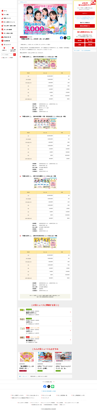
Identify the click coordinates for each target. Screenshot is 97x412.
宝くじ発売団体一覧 (62, 395)
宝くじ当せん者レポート (33, 395)
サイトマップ (45, 397)
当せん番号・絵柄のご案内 (10, 25)
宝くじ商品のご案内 (8, 33)
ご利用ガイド (4, 50)
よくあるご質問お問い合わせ (13, 50)
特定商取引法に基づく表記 (37, 404)
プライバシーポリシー (35, 402)
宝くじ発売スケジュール (9, 22)
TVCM (11, 57)
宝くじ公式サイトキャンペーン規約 (72, 402)
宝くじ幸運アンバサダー (18, 395)
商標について (62, 404)
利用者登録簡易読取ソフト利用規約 (51, 404)
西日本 (90, 44)
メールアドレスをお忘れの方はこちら (84, 17)
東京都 (79, 40)
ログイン (84, 13)
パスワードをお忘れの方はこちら (84, 18)
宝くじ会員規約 (60, 402)
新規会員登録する (85, 26)
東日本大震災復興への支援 (49, 391)
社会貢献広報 (7, 40)
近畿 (79, 44)
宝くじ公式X (76, 50)
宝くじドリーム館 (46, 395)
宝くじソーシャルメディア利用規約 (48, 402)
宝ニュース (5, 57)
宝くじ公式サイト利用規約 (23, 402)
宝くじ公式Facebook (86, 50)
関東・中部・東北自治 (90, 40)
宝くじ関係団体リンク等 (78, 395)
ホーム (5, 10)
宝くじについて (7, 44)
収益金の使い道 (7, 37)
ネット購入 (6, 14)
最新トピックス (7, 18)
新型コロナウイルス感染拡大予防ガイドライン (23, 397)
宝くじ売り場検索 (8, 29)
